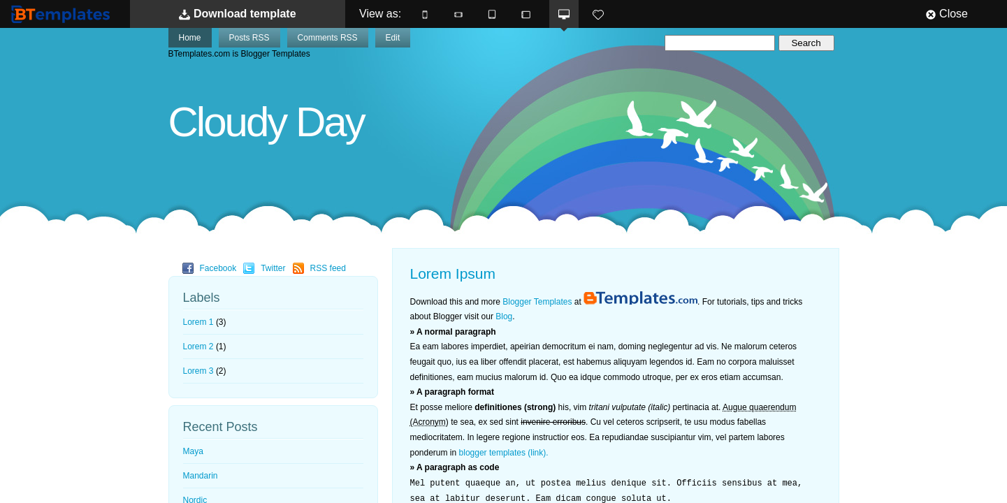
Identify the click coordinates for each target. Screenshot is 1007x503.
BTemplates (63, 13)
